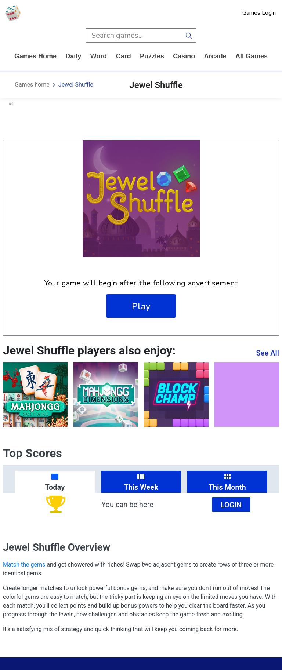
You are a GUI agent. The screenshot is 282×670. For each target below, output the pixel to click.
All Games (251, 56)
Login (231, 504)
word (98, 56)
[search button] (189, 35)
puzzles (152, 56)
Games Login (259, 13)
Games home (35, 56)
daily (73, 56)
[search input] (134, 35)
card (123, 56)
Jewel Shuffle (75, 84)
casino (184, 56)
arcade (215, 56)
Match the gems (24, 564)
